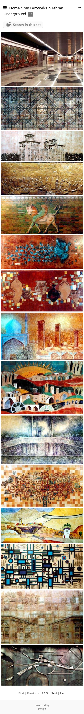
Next (54, 693)
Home (14, 8)
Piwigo (42, 709)
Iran (26, 8)
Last (63, 693)
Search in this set (27, 24)
